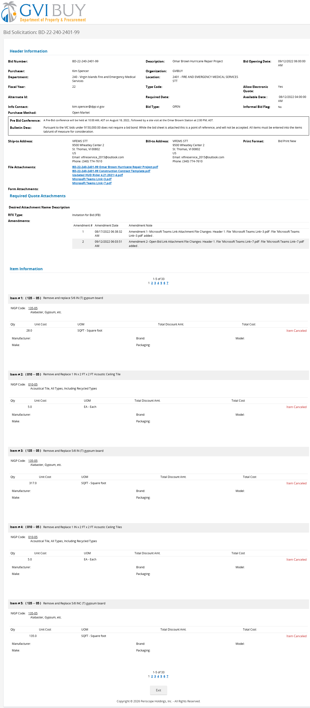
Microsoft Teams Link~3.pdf (91, 179)
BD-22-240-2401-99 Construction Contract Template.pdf (111, 171)
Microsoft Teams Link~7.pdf (91, 183)
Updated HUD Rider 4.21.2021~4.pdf (97, 175)
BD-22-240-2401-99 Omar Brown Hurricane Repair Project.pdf (115, 167)
